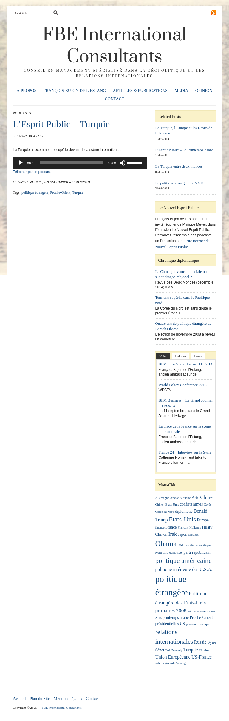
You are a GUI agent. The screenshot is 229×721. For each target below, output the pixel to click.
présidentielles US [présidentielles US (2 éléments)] (170, 624)
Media (181, 90)
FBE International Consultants (114, 46)
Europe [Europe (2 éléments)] (203, 520)
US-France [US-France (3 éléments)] (201, 656)
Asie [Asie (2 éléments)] (195, 497)
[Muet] (123, 163)
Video (163, 356)
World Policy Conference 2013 (183, 384)
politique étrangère (34, 192)
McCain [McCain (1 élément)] (193, 534)
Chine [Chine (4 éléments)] (206, 497)
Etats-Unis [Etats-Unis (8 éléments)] (182, 519)
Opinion (204, 90)
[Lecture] (21, 163)
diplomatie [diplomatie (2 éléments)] (184, 511)
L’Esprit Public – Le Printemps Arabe (184, 150)
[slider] (71, 162)
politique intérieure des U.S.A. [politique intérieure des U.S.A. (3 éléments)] (183, 569)
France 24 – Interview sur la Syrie (185, 452)
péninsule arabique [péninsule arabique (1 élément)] (198, 624)
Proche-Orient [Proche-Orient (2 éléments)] (201, 617)
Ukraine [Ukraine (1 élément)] (204, 650)
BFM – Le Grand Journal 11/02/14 (185, 364)
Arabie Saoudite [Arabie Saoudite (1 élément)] (180, 498)
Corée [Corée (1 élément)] (207, 504)
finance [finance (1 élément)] (159, 527)
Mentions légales (68, 698)
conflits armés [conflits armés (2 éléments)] (191, 504)
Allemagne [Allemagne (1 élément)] (162, 498)
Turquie (77, 192)
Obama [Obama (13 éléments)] (166, 544)
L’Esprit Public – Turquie (61, 124)
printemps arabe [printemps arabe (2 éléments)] (176, 617)
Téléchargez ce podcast (32, 172)
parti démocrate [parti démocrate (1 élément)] (173, 552)
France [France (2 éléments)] (171, 527)
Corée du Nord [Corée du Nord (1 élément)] (164, 511)
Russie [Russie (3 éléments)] (200, 642)
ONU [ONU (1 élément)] (181, 545)
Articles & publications (140, 90)
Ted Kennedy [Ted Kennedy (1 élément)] (173, 650)
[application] (80, 163)
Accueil (19, 698)
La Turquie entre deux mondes (178, 166)
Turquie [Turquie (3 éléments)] (190, 649)
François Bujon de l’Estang (75, 90)
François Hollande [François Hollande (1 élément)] (189, 527)
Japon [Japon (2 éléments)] (182, 534)
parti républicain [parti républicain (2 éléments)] (197, 552)
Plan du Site (40, 698)
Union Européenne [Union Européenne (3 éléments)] (172, 656)
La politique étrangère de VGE (179, 183)
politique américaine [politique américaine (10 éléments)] (183, 560)
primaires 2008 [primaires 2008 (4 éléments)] (170, 610)
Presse (198, 356)
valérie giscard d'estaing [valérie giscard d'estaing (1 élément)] (170, 663)
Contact (114, 99)
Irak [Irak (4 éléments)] (172, 534)
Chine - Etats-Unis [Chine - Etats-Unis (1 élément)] (167, 504)
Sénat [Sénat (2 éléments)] (159, 650)
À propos (27, 90)
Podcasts (22, 113)
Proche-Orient (60, 192)
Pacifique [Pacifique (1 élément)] (191, 545)
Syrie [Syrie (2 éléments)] (212, 642)
